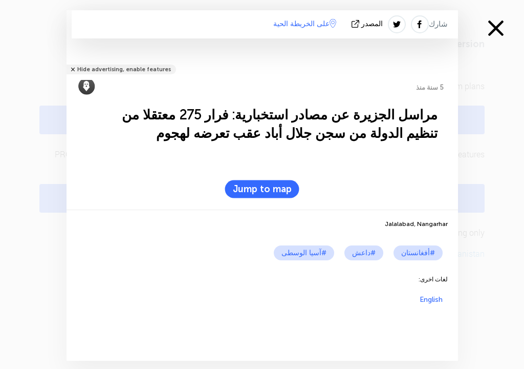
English (431, 299)
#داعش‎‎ (364, 253)
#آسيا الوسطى (303, 253)
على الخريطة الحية (304, 23)
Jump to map (262, 189)
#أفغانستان (418, 253)
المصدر (368, 23)
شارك (438, 24)
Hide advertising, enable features (124, 69)
